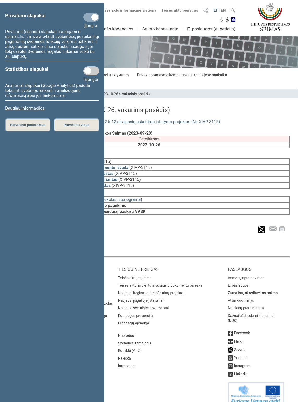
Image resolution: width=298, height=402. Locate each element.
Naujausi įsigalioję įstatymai (140, 293)
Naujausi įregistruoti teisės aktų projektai (151, 286)
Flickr (238, 334)
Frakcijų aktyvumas (113, 75)
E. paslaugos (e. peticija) (211, 29)
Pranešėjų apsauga (133, 316)
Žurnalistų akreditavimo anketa (253, 286)
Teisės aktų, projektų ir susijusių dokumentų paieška (160, 278)
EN (223, 10)
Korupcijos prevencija (135, 308)
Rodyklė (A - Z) (130, 343)
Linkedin (241, 367)
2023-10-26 (109, 94)
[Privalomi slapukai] (91, 17)
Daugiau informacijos (25, 108)
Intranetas (126, 358)
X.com (239, 342)
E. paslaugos (238, 278)
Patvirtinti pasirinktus (27, 125)
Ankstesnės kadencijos (110, 29)
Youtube (240, 350)
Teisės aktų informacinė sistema (127, 10)
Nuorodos (126, 328)
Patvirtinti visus (76, 125)
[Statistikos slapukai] (91, 70)
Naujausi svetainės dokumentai (143, 301)
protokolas (107, 195)
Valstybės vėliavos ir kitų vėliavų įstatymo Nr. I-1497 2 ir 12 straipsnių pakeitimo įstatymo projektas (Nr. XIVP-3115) (114, 121)
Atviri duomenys (241, 293)
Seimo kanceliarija (160, 29)
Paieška (124, 351)
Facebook (242, 326)
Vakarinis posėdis (136, 94)
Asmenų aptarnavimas (246, 270)
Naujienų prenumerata (246, 301)
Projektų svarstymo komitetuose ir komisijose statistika (182, 75)
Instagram (242, 358)
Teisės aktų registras (179, 10)
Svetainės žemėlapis (134, 336)
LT (216, 10)
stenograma (129, 195)
